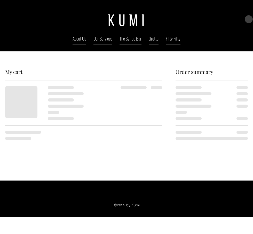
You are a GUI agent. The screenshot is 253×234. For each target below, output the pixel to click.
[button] (249, 19)
